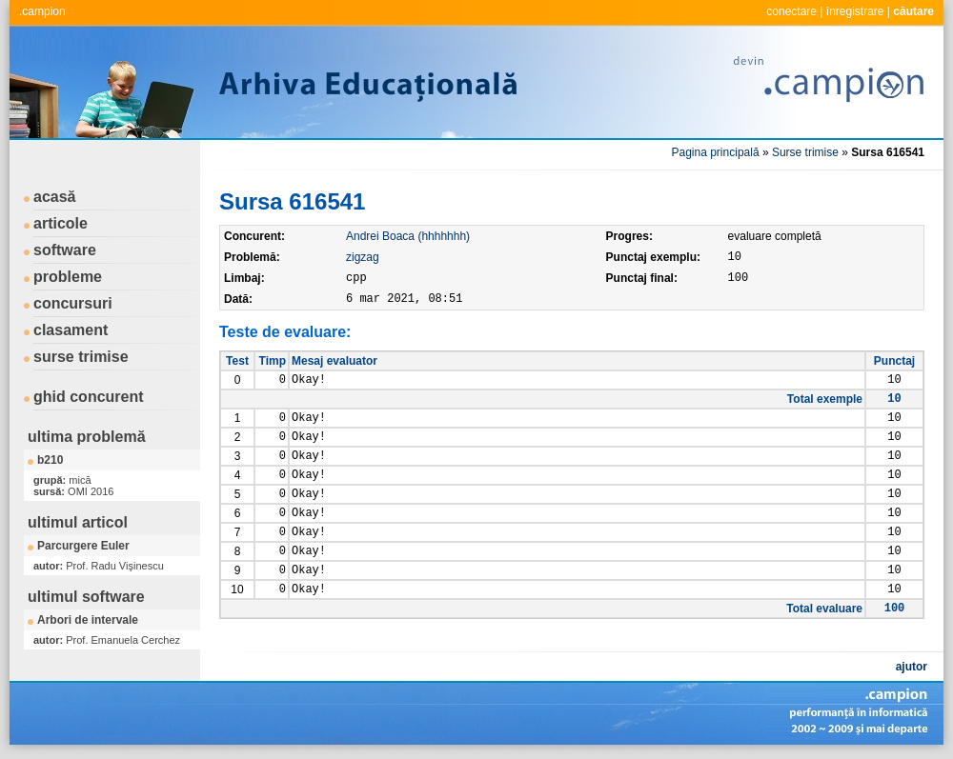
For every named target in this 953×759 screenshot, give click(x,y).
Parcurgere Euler (83, 545)
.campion (42, 11)
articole (60, 223)
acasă (54, 197)
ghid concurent (88, 397)
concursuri (72, 303)
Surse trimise (805, 152)
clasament (70, 330)
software (64, 250)
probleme (67, 277)
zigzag (362, 257)
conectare (791, 11)
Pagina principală (716, 152)
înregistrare (855, 11)
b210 (50, 460)
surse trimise (81, 357)
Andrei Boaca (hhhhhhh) (408, 236)
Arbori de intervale (87, 620)
